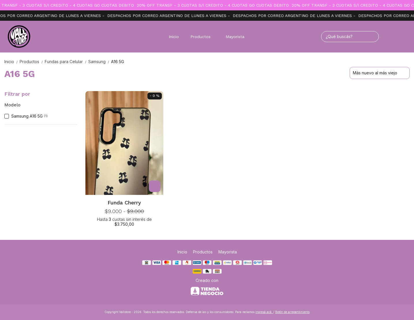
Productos (203, 36)
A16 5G (117, 61)
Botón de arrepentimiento (292, 312)
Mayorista (235, 36)
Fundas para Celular (66, 61)
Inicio (174, 36)
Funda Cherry (124, 202)
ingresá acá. (264, 312)
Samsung (99, 61)
